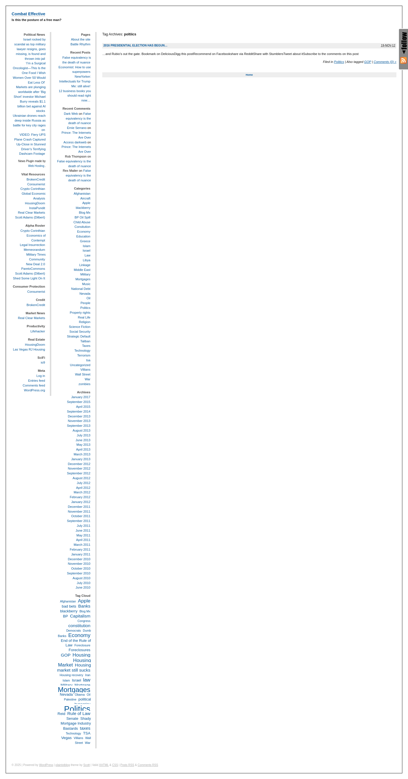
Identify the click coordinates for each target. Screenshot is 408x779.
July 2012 (83, 483)
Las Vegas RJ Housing (29, 349)
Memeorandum (34, 249)
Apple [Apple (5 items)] (84, 601)
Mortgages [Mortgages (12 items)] (74, 689)
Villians (85, 369)
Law (87, 255)
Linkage (84, 265)
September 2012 (78, 473)
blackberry (83, 207)
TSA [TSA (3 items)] (86, 733)
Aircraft (85, 198)
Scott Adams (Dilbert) (30, 217)
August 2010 (81, 578)
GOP (367, 61)
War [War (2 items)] (87, 742)
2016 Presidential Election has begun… (135, 45)
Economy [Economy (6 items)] (79, 635)
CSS (115, 765)
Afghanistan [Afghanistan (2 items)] (68, 601)
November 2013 (79, 421)
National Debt (80, 288)
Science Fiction (79, 326)
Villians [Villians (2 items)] (78, 738)
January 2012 (80, 502)
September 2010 (78, 573)
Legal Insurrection (32, 245)
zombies (84, 384)
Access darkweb (74, 142)
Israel (86, 250)
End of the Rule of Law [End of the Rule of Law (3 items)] (76, 643)
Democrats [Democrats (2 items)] (73, 630)
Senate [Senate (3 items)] (72, 718)
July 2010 (83, 583)
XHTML (104, 765)
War (87, 379)
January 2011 (80, 554)
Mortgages (82, 279)
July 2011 (83, 525)
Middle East (82, 269)
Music (86, 284)
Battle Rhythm (80, 44)
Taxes (86, 345)
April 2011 (83, 540)
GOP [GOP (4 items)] (66, 655)
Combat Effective (28, 14)
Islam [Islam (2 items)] (66, 680)
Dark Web (71, 113)
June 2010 (83, 587)
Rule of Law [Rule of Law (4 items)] (78, 713)
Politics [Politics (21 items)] (77, 709)
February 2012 (80, 497)
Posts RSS (127, 765)
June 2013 (83, 440)
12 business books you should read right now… (75, 95)
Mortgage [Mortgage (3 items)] (82, 685)
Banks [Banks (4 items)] (84, 606)
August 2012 (81, 478)
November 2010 (79, 563)
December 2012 (79, 464)
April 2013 (83, 449)
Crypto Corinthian (32, 188)
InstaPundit (37, 208)
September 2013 (78, 425)
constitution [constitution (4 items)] (79, 625)
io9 (43, 362)
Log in (41, 375)
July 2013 (83, 435)
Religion (84, 322)
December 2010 (79, 559)
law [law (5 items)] (86, 680)
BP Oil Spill (82, 217)
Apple (86, 203)
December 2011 (79, 506)
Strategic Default (78, 336)
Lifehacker (37, 331)
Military (85, 274)
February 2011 (80, 549)
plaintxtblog (63, 765)
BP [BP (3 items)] (65, 616)
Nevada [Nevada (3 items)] (66, 694)
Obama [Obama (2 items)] (80, 694)
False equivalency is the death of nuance (78, 118)
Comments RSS (148, 765)
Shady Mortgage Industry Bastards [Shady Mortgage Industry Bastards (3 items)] (76, 723)
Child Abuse (81, 222)
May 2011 (83, 535)
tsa (88, 360)
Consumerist (36, 184)
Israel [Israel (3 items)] (76, 680)
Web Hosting (36, 165)
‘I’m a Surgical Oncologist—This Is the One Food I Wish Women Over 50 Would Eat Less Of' (29, 72)
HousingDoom (35, 203)
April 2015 (83, 406)
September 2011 (78, 521)
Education (83, 236)
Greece (85, 241)
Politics (339, 61)
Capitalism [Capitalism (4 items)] (80, 616)
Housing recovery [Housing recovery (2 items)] (71, 675)
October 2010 (80, 568)
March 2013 (82, 454)
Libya (86, 260)
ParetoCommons (33, 268)
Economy (83, 231)
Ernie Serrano (76, 128)
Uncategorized (80, 365)
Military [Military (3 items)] (67, 685)
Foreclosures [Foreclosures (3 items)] (79, 650)
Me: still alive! (80, 86)
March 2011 (82, 544)
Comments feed (34, 385)
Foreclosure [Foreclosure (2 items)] (82, 645)
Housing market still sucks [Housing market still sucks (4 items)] (74, 667)
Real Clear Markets (31, 212)
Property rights (80, 312)
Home (249, 74)
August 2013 (81, 430)
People (85, 303)
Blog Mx (84, 212)
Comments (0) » (385, 61)
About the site (80, 39)
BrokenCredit (36, 179)
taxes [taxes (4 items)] (85, 728)
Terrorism (83, 355)
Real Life (84, 317)
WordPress (46, 765)
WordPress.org (34, 390)
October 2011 (80, 516)
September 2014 (78, 411)
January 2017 (80, 397)
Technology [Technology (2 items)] (73, 733)
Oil (88, 298)
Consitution (82, 226)
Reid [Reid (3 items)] (61, 714)
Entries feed (36, 380)
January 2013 (80, 459)
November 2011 (79, 511)
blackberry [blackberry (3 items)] (68, 611)
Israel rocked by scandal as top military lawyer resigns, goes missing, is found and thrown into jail (30, 49)
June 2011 (83, 530)
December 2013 (79, 416)
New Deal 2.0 (35, 264)
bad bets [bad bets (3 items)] (69, 606)
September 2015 (78, 402)
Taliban (85, 341)
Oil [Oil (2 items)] (88, 694)
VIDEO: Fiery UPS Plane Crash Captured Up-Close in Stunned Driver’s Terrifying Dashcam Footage (30, 144)
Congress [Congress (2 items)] (83, 621)
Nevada (84, 293)
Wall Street (82, 374)
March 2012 (82, 492)
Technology (82, 350)
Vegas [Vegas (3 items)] (66, 738)
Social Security (79, 331)
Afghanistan (82, 193)
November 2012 (79, 468)
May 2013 (83, 444)
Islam (86, 246)
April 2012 (83, 487)
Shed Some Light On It (29, 278)
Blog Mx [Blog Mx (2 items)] (85, 611)
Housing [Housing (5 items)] (81, 655)
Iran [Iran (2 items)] (87, 675)
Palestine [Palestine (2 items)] (70, 699)
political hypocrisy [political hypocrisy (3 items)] (83, 701)
